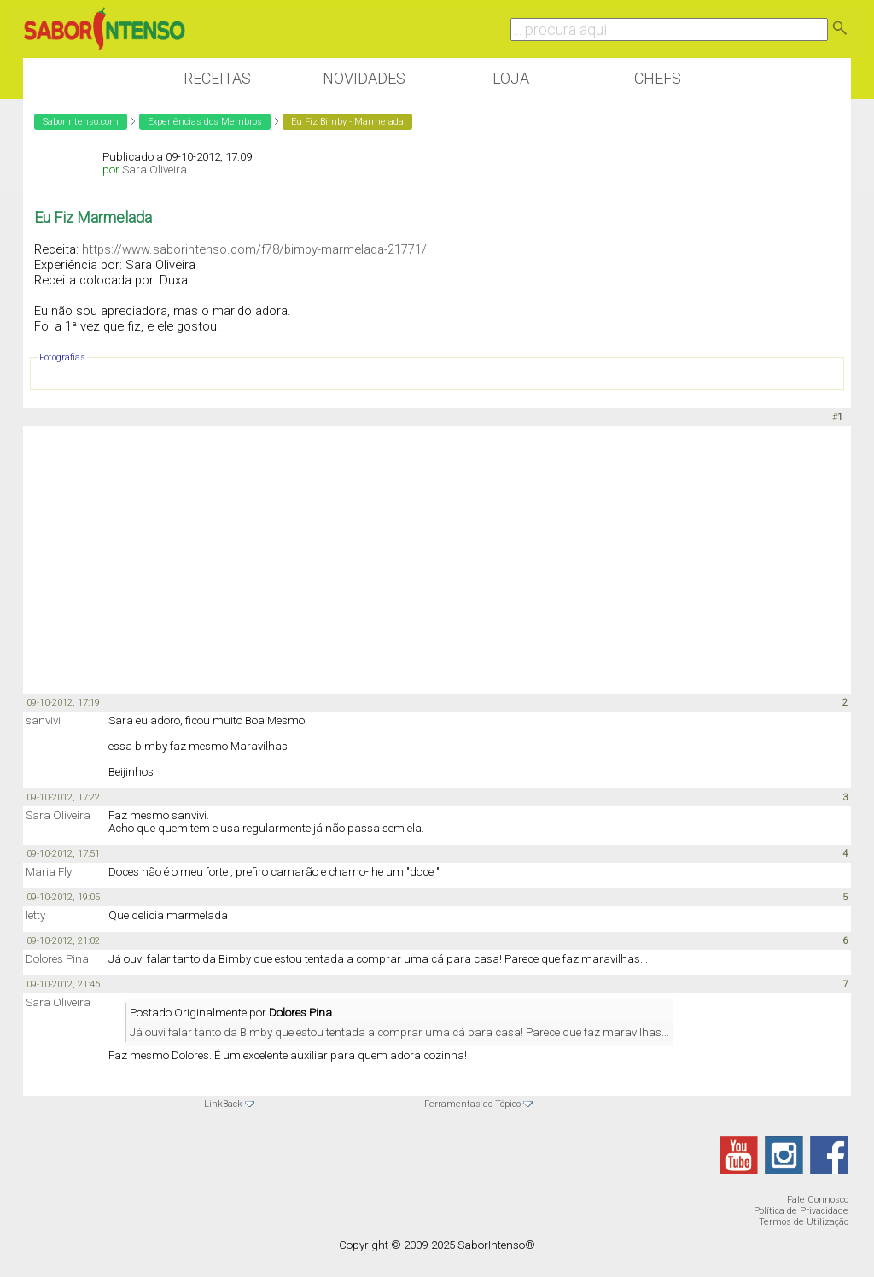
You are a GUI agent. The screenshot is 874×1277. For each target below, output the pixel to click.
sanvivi (43, 720)
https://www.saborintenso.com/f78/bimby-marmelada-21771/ (254, 249)
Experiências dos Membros (205, 121)
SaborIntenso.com (81, 121)
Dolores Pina (57, 958)
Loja (510, 78)
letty (35, 915)
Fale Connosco (817, 1199)
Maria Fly (49, 871)
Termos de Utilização (803, 1221)
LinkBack (223, 1104)
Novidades (364, 78)
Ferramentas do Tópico (472, 1104)
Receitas (217, 78)
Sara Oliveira (154, 169)
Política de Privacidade (801, 1210)
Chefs (657, 78)
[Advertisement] (437, 558)
